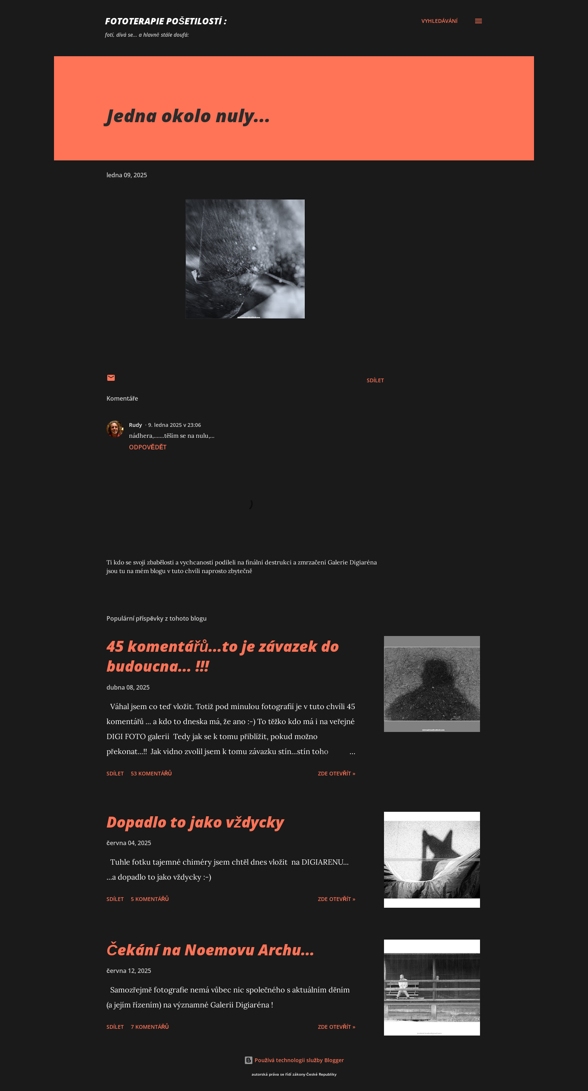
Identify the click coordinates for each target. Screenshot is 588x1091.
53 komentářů (151, 773)
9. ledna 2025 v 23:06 (174, 424)
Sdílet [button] (375, 380)
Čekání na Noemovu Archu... (210, 949)
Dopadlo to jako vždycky (195, 821)
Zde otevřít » (337, 773)
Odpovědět (147, 447)
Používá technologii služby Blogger (294, 1060)
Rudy (135, 424)
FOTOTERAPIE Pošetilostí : (165, 21)
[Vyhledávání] (440, 20)
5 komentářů (150, 898)
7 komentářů (150, 1026)
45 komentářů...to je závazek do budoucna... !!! (222, 656)
